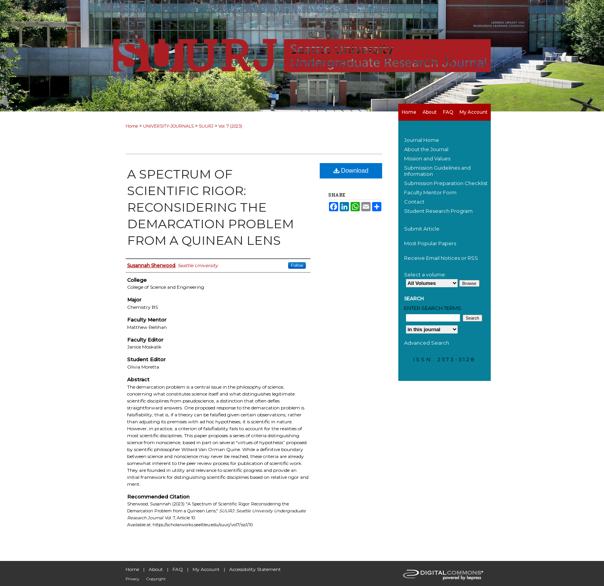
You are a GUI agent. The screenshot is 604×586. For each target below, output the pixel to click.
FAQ (178, 569)
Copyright (156, 578)
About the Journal (426, 149)
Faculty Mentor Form (430, 192)
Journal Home (421, 140)
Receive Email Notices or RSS (441, 258)
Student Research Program (438, 211)
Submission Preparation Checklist (446, 183)
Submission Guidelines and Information (437, 171)
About (156, 569)
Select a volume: (425, 274)
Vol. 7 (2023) (230, 126)
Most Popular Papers (430, 243)
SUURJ (206, 126)
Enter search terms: (433, 308)
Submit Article (422, 229)
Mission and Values (427, 158)
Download (351, 170)
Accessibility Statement (255, 569)
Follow (297, 265)
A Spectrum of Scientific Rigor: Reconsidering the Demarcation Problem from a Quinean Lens (210, 207)
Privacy (132, 578)
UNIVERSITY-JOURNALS (168, 126)
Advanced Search (426, 343)
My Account (206, 569)
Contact (414, 202)
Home (132, 126)
